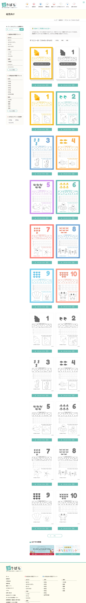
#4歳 (63, 40)
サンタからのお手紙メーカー (13, 583)
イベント (10, 64)
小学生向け (40, 4)
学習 (9, 49)
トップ (55, 20)
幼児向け (34, 4)
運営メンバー (54, 4)
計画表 (9, 61)
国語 (9, 102)
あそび (9, 37)
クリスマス (11, 67)
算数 (9, 104)
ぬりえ (9, 40)
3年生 (9, 85)
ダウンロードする (42, 85)
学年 (9, 79)
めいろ (9, 44)
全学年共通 (11, 94)
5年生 (9, 90)
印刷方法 (47, 4)
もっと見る (12, 70)
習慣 (9, 59)
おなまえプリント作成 (11, 581)
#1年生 (57, 40)
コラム (67, 4)
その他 (9, 99)
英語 (9, 108)
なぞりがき (11, 46)
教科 (9, 97)
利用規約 (12, 600)
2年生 (9, 83)
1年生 (9, 81)
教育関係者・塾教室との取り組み (14, 586)
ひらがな (10, 56)
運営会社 (7, 600)
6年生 (9, 92)
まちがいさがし (12, 42)
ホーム (27, 4)
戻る (55, 522)
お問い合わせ (74, 4)
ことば (9, 52)
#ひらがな (11, 122)
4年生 (9, 88)
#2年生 (16, 120)
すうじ (9, 54)
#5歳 (68, 40)
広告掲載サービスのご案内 (12, 588)
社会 (9, 106)
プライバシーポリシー (20, 600)
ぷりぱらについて (60, 4)
